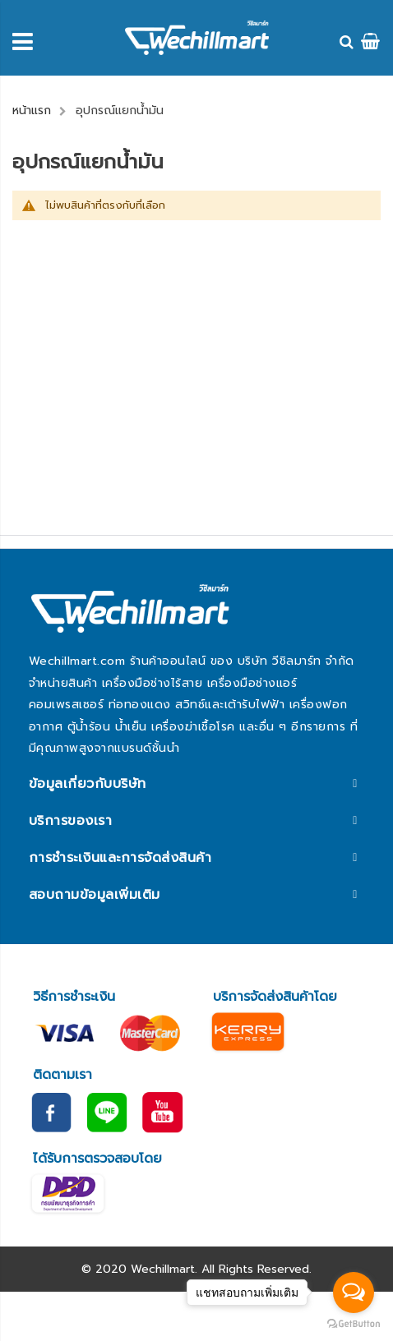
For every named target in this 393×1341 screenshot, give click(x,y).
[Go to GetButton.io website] (353, 1324)
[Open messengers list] (353, 1292)
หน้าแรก (31, 110)
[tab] (196, 784)
